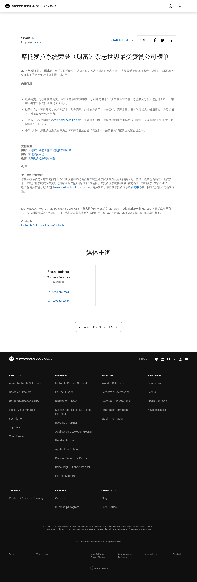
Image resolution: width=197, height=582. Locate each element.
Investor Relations (112, 383)
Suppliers (14, 427)
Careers (60, 498)
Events (152, 392)
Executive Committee (22, 409)
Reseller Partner (65, 440)
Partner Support (65, 475)
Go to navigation (189, 6)
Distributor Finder (66, 400)
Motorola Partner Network (71, 383)
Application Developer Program (74, 431)
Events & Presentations (115, 400)
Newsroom (154, 383)
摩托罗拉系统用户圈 (42, 158)
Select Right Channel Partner (72, 467)
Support (170, 6)
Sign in (179, 6)
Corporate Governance (115, 392)
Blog (104, 498)
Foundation (16, 418)
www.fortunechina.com (66, 120)
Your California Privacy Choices (98, 555)
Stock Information (112, 418)
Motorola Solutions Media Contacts (43, 225)
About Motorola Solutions (25, 383)
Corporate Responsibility (24, 400)
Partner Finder (64, 392)
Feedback (177, 554)
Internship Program (67, 507)
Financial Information (114, 409)
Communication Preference (125, 555)
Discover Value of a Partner (71, 458)
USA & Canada (98, 568)
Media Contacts (157, 400)
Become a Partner (66, 422)
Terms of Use (42, 554)
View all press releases (98, 326)
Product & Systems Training (26, 498)
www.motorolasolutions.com (72, 187)
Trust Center (16, 436)
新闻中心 (136, 187)
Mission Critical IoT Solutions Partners (73, 411)
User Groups (109, 507)
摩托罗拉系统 (36, 154)
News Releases (157, 409)
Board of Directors (20, 392)
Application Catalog (67, 449)
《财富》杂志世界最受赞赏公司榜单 (50, 150)
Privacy (12, 554)
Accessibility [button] (151, 554)
